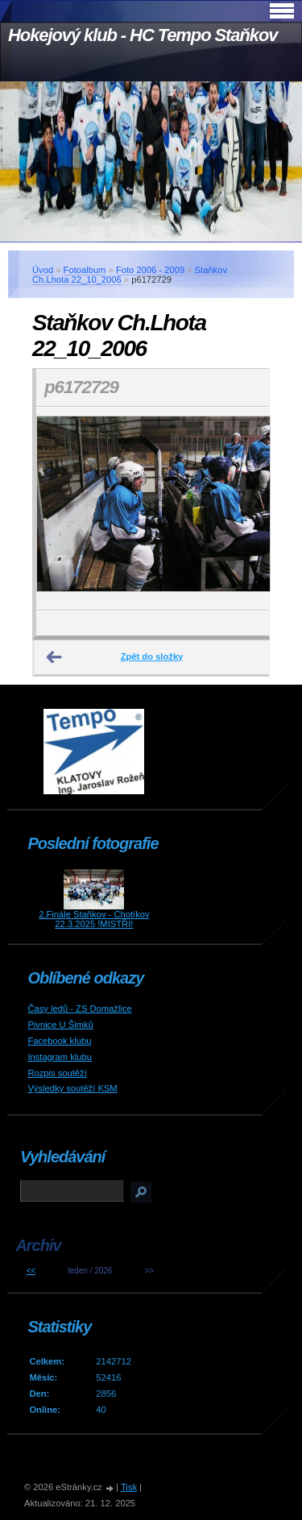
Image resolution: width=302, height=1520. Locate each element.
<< (31, 1270)
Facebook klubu (59, 1041)
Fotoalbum (85, 270)
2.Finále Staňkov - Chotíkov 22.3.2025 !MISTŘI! (94, 919)
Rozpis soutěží (56, 1073)
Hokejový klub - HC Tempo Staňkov (142, 35)
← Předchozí (55, 657)
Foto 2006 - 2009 (150, 270)
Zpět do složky (152, 656)
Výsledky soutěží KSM (72, 1088)
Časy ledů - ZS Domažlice (79, 1008)
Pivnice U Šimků (60, 1024)
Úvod (42, 270)
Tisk (129, 1487)
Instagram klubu (59, 1057)
